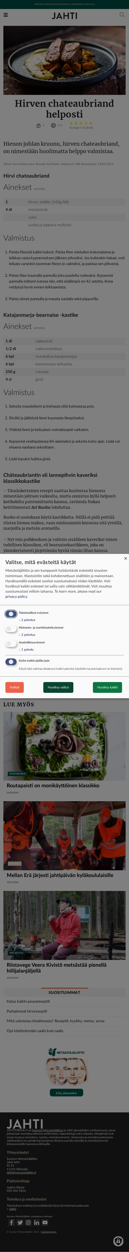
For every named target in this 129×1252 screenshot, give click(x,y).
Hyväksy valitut (58, 687)
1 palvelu (26, 649)
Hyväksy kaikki (107, 687)
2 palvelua (27, 620)
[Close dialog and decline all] (125, 556)
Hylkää (14, 687)
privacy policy (16, 596)
